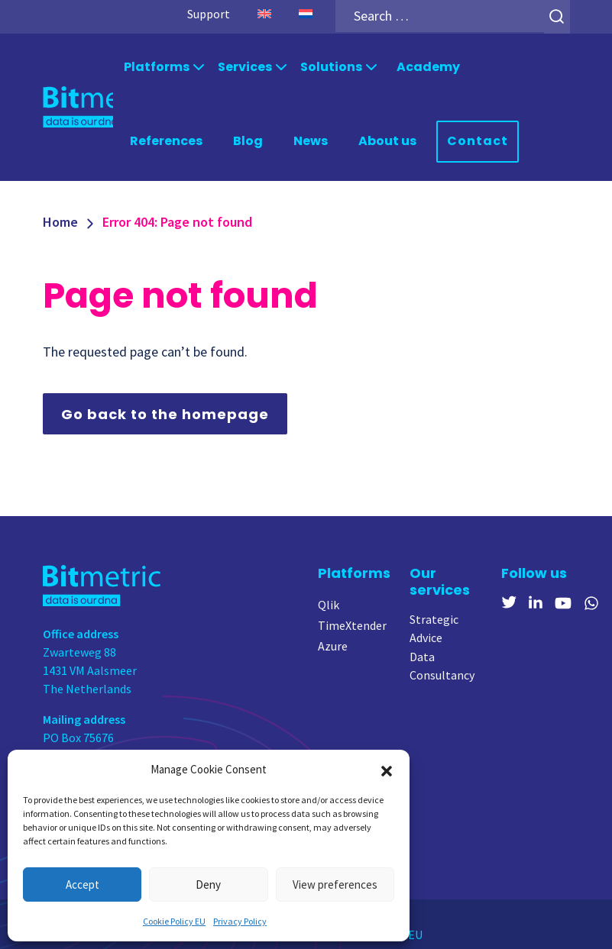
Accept (82, 884)
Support (207, 13)
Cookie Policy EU (174, 921)
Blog (248, 139)
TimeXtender (352, 623)
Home (60, 220)
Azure (333, 643)
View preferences (335, 884)
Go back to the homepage (165, 411)
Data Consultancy (442, 664)
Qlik (328, 602)
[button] (386, 769)
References (166, 139)
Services (245, 66)
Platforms (156, 66)
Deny (208, 884)
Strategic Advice (434, 627)
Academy (428, 66)
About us (387, 139)
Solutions (331, 66)
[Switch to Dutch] (304, 13)
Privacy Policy (240, 921)
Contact (477, 140)
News (310, 139)
